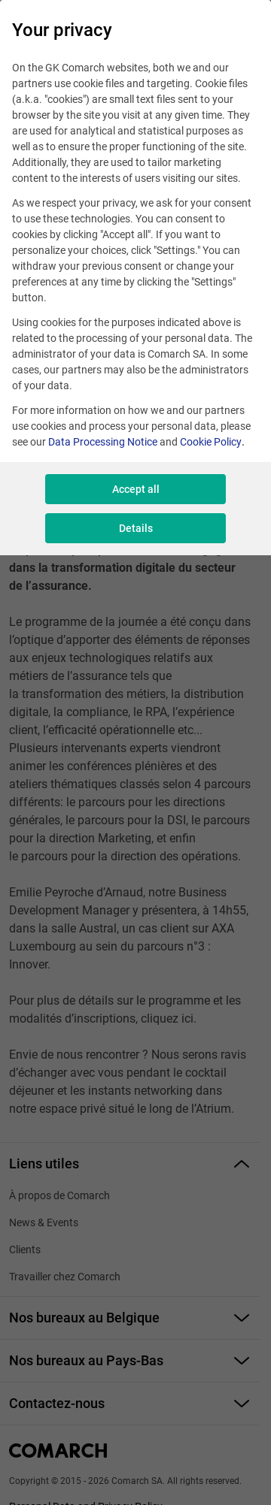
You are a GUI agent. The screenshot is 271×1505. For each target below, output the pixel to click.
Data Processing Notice (102, 442)
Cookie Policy (211, 442)
